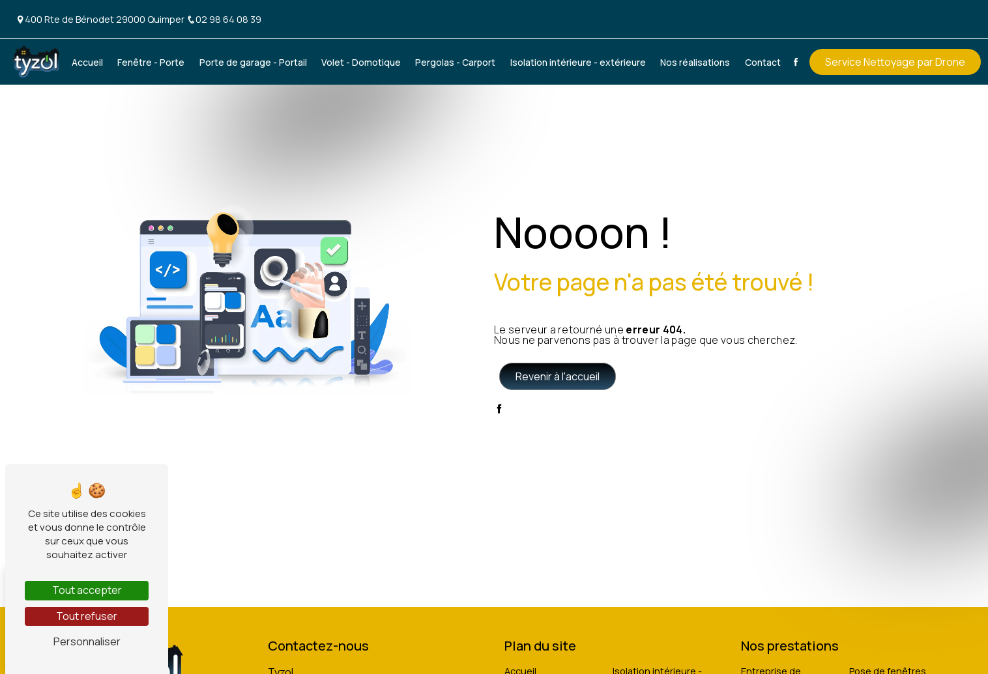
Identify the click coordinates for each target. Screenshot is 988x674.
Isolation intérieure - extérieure (578, 62)
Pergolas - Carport (455, 62)
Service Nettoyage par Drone (895, 62)
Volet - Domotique (361, 62)
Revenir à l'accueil (558, 376)
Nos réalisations (695, 62)
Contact (763, 62)
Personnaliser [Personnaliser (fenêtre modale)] (87, 641)
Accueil (87, 62)
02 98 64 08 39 (223, 19)
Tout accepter (87, 590)
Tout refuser (86, 616)
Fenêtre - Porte (150, 62)
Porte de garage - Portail (253, 62)
